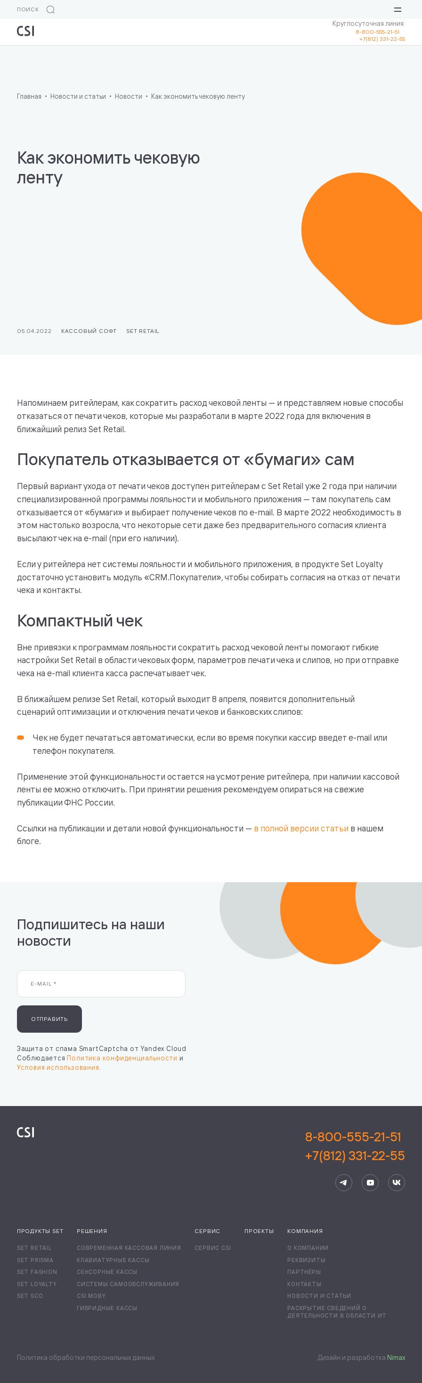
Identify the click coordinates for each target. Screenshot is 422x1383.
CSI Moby (91, 1295)
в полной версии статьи (301, 828)
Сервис (207, 1230)
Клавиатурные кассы (113, 1260)
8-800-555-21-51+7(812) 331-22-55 (355, 1146)
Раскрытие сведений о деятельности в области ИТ (337, 1311)
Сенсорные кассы (107, 1271)
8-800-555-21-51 (380, 31)
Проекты (259, 1230)
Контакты (304, 1284)
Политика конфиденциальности (122, 1058)
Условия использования (58, 1067)
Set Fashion (37, 1271)
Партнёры (304, 1271)
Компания (305, 1230)
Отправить (49, 1018)
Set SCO (30, 1295)
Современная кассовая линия (129, 1247)
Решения (92, 1230)
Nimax (396, 1357)
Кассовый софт (89, 330)
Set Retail (142, 330)
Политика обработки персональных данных (85, 1357)
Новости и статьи (319, 1295)
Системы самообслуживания (128, 1284)
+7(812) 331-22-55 (382, 38)
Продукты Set (40, 1230)
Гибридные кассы (107, 1308)
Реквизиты (306, 1260)
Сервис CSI (213, 1247)
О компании (308, 1247)
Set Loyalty (37, 1284)
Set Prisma (35, 1260)
